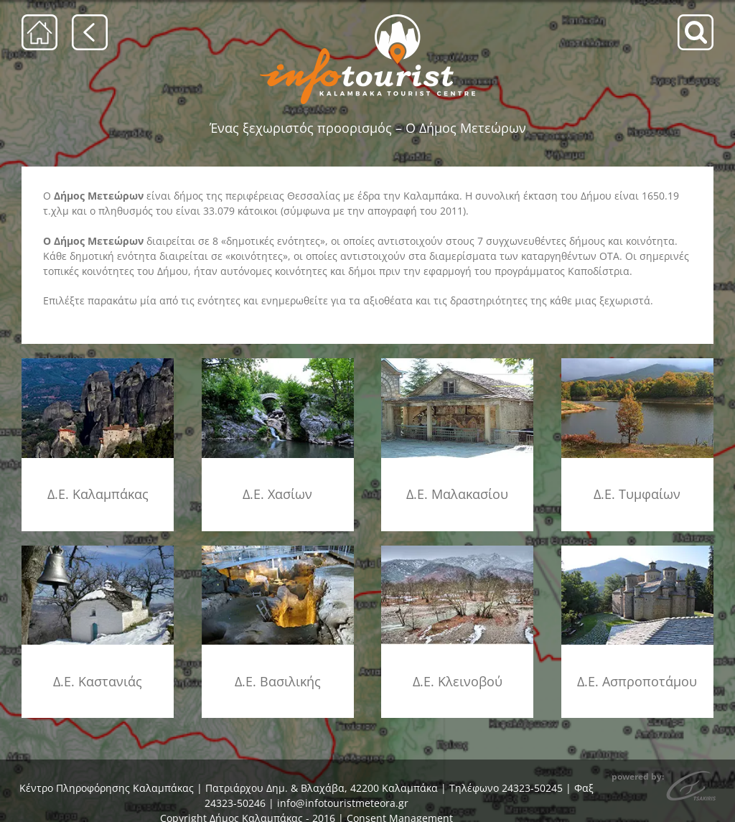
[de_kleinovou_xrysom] (457, 548)
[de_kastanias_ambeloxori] (98, 548)
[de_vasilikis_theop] (278, 548)
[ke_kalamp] (98, 363)
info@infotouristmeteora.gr (342, 803)
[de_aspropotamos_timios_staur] (637, 548)
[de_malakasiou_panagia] (457, 363)
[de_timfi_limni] (637, 363)
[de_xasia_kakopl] (278, 363)
